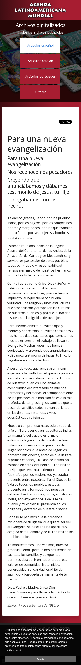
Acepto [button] (41, 659)
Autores (40, 92)
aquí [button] (18, 650)
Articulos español (40, 45)
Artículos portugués (40, 76)
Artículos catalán (40, 61)
